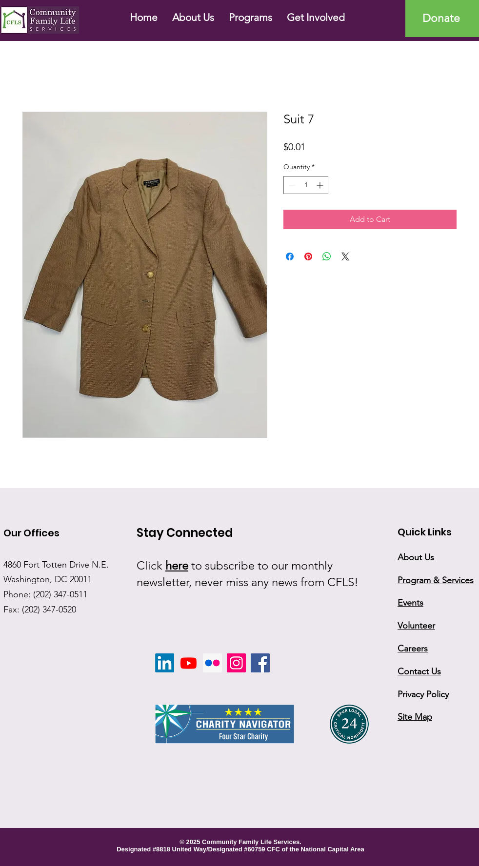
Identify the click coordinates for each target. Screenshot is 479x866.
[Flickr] (212, 662)
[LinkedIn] (164, 662)
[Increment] (321, 185)
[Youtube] (188, 662)
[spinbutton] (306, 185)
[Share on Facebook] (290, 256)
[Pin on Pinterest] (308, 256)
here (176, 565)
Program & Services (436, 580)
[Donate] (442, 18)
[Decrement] (291, 185)
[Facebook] (260, 662)
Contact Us (419, 671)
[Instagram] (236, 662)
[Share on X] (345, 256)
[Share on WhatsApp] (327, 256)
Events (410, 602)
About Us (416, 557)
